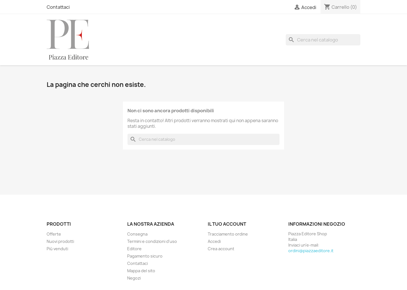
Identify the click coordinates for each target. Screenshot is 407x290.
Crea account (221, 248)
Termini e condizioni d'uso (152, 241)
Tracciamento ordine (228, 234)
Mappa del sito (141, 270)
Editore (134, 248)
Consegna (137, 234)
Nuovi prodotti (60, 241)
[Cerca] (323, 39)
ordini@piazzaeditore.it (311, 250)
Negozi (134, 278)
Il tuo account (227, 224)
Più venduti (57, 248)
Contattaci (58, 7)
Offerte (54, 234)
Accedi (214, 241)
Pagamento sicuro (145, 256)
